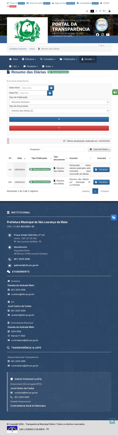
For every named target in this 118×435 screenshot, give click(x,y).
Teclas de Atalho (38, 3)
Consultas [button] (47, 59)
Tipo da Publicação (18, 97)
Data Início (14, 87)
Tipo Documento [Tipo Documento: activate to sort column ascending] (59, 158)
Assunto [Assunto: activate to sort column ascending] (73, 158)
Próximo (105, 191)
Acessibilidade (87, 3)
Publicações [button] (68, 59)
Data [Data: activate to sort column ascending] (20, 158)
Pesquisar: (57, 149)
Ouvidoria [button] (30, 66)
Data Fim (13, 93)
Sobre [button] (47, 66)
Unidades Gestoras (18, 49)
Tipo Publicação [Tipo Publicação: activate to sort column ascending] (39, 158)
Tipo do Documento (18, 106)
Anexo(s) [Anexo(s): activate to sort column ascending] (101, 158)
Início (13, 59)
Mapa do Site (63, 3)
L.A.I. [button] (14, 66)
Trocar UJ (16, 3)
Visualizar (101, 169)
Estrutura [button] (29, 59)
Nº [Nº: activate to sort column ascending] (10, 158)
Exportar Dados (99, 149)
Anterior (86, 191)
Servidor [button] (88, 59)
